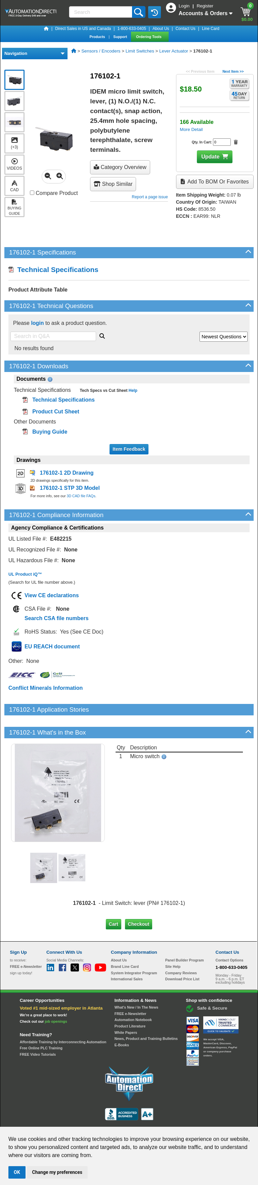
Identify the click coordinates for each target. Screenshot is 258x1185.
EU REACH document (52, 646)
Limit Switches (140, 51)
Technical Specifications (53, 269)
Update (210, 157)
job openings (56, 998)
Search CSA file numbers (57, 618)
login (37, 323)
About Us (161, 28)
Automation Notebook (133, 997)
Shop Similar (113, 184)
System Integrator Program (134, 950)
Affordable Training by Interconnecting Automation (63, 1019)
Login (185, 5)
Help (132, 390)
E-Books (122, 1022)
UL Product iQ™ (25, 574)
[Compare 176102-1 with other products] (32, 193)
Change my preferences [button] (57, 1172)
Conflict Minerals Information (45, 688)
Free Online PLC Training (41, 1025)
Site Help (173, 944)
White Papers (126, 1009)
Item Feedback (129, 449)
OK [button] (17, 1172)
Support (120, 37)
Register (205, 5)
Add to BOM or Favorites (215, 181)
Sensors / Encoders (100, 51)
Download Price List (182, 956)
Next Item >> (233, 71)
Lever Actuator (173, 51)
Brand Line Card (125, 944)
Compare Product (54, 193)
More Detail (191, 129)
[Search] (101, 12)
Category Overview (120, 167)
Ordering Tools (149, 37)
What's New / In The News (136, 984)
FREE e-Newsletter (130, 990)
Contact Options (230, 937)
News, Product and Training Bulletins (146, 1016)
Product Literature (130, 1003)
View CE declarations (52, 595)
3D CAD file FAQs (81, 496)
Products (97, 37)
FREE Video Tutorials (38, 1031)
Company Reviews (181, 950)
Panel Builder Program (184, 937)
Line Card (210, 28)
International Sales (127, 956)
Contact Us (185, 28)
